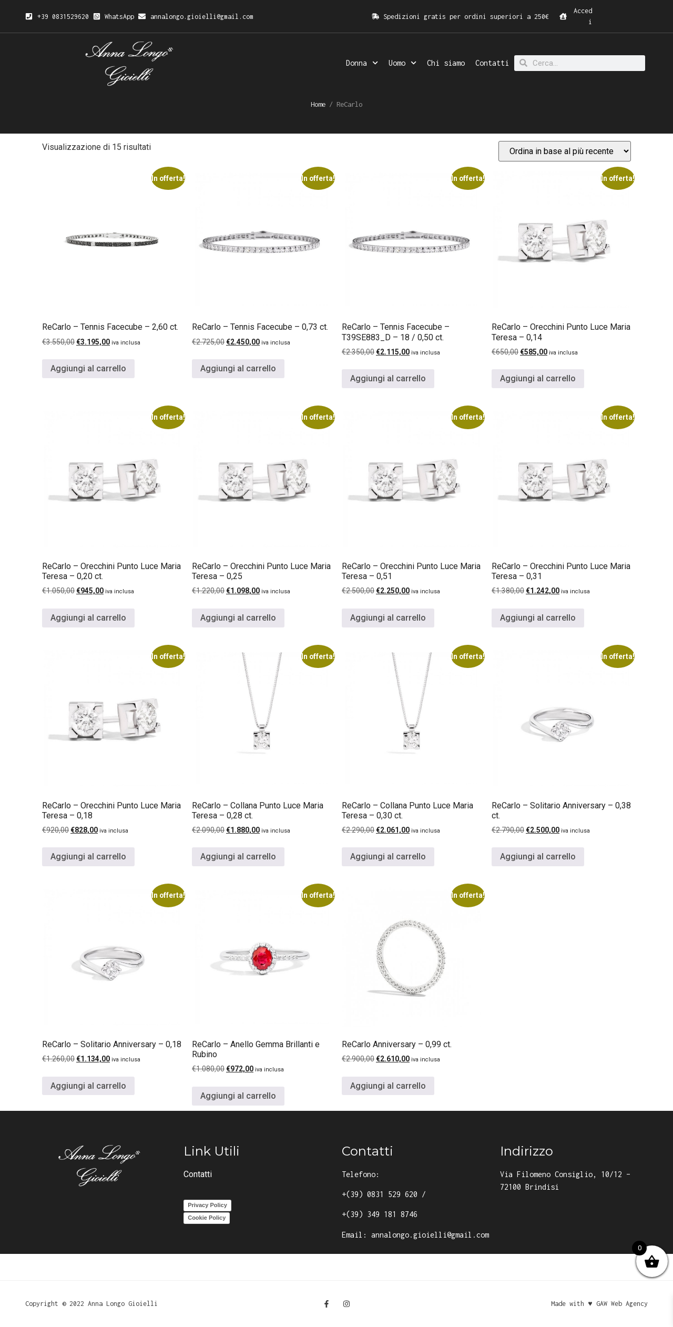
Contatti (492, 62)
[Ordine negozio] (564, 151)
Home (318, 104)
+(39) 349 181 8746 (379, 1214)
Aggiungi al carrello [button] (88, 368)
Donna (362, 63)
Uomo (402, 63)
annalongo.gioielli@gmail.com (430, 1234)
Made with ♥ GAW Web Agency (599, 1304)
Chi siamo (446, 62)
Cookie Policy (207, 1217)
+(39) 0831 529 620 (379, 1194)
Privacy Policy (207, 1205)
